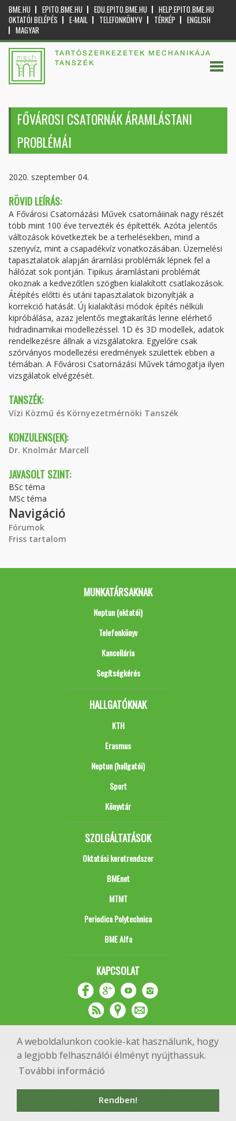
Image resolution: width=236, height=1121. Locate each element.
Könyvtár (118, 806)
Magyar (27, 30)
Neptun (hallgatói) (118, 766)
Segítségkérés (118, 673)
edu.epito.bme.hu (120, 9)
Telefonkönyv (121, 20)
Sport (118, 786)
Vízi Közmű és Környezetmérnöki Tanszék (93, 413)
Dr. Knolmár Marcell (49, 449)
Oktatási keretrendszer (118, 858)
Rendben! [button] (118, 1099)
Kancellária (118, 653)
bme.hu (20, 9)
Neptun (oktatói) (118, 612)
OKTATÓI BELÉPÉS (33, 20)
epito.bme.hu (62, 9)
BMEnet (118, 878)
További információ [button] (61, 1070)
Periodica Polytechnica (118, 919)
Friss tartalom (37, 538)
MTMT (118, 898)
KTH (118, 725)
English (199, 20)
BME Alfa (118, 939)
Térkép (164, 20)
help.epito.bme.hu (186, 9)
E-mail (78, 20)
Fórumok (26, 527)
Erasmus (118, 745)
